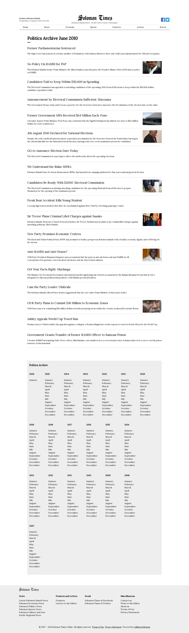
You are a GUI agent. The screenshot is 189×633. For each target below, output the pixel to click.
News (46, 27)
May (47, 392)
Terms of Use (127, 609)
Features (117, 27)
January (33, 380)
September (50, 405)
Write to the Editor (130, 603)
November (50, 411)
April (47, 389)
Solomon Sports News (30, 609)
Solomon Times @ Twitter (98, 603)
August (48, 402)
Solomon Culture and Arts (32, 612)
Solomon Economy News (31, 603)
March (48, 386)
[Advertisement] (56, 7)
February (49, 383)
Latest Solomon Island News (33, 600)
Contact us (126, 600)
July (46, 399)
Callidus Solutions (142, 627)
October (49, 408)
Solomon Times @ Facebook (99, 600)
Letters (140, 27)
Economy (70, 27)
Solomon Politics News (30, 606)
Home (25, 27)
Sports (93, 27)
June (47, 395)
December (50, 414)
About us (125, 606)
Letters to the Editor (66, 603)
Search (163, 27)
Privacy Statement (130, 612)
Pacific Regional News (30, 615)
